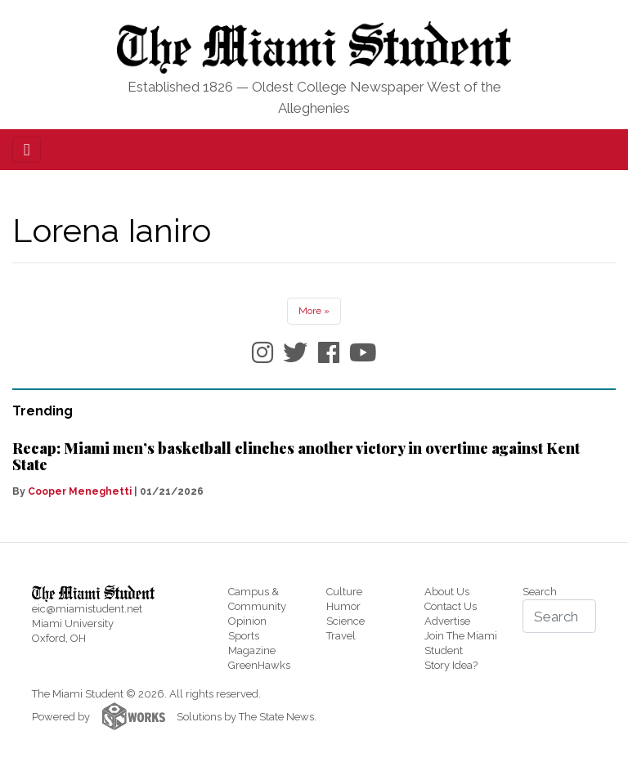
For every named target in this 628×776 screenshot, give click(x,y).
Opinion (247, 621)
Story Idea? (451, 665)
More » (314, 310)
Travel (341, 636)
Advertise (447, 621)
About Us (446, 591)
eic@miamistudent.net (87, 609)
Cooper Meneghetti (80, 491)
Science (345, 621)
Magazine (252, 650)
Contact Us (450, 606)
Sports (243, 636)
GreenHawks (259, 665)
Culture (344, 591)
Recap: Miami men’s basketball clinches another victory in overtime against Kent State (296, 456)
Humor (343, 606)
